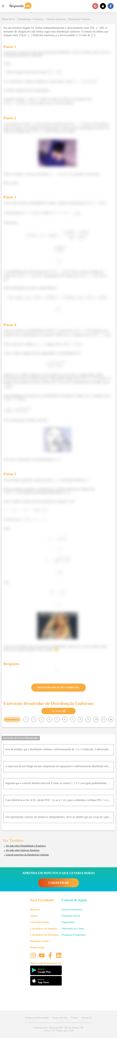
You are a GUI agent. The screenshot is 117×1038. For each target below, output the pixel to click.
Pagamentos (68, 922)
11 (103, 719)
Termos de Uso (60, 1017)
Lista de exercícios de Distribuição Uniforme (27, 854)
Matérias (35, 909)
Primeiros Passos (71, 915)
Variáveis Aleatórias (55, 19)
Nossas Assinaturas (72, 909)
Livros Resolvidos (40, 922)
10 (95, 719)
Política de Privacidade (37, 1017)
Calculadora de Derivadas (44, 934)
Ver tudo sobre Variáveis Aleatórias (22, 850)
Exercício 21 (12, 719)
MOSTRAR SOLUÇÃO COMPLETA (58, 687)
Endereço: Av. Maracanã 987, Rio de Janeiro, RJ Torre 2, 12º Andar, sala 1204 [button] (58, 1029)
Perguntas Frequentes (74, 934)
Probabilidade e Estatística (30, 19)
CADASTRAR (58, 883)
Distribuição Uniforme (79, 19)
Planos (74, 1017)
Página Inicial (8, 19)
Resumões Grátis (39, 941)
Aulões (34, 915)
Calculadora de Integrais (43, 928)
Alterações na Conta (73, 928)
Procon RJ (86, 1017)
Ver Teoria (58, 711)
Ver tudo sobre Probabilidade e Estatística (26, 846)
